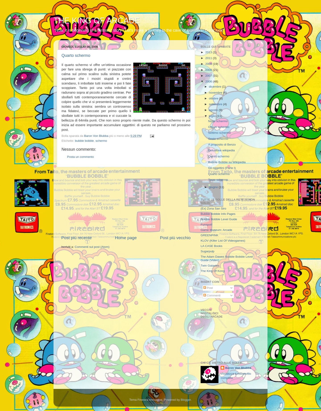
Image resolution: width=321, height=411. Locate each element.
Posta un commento (80, 156)
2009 (209, 64)
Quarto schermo (76, 55)
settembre (216, 104)
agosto (214, 110)
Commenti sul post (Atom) (92, 247)
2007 (209, 75)
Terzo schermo (218, 179)
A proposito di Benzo (222, 144)
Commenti (211, 295)
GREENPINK (209, 235)
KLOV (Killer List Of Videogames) (223, 240)
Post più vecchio (175, 237)
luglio (213, 116)
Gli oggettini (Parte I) (222, 168)
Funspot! (206, 224)
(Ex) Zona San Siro (213, 208)
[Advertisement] (126, 201)
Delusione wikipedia (221, 150)
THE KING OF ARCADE (97, 20)
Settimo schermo (219, 132)
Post (208, 288)
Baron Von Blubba (238, 368)
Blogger (186, 399)
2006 (209, 81)
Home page (126, 237)
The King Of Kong (212, 271)
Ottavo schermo (218, 127)
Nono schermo (218, 121)
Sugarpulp (207, 251)
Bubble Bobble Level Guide (219, 219)
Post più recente (76, 237)
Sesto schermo (218, 138)
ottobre (214, 98)
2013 (209, 52)
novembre (216, 92)
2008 (209, 70)
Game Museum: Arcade (216, 230)
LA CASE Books (211, 246)
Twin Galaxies (210, 265)
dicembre (215, 86)
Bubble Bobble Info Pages (218, 214)
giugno (214, 187)
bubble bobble (84, 140)
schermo (101, 140)
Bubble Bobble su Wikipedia (227, 162)
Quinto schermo (218, 156)
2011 (209, 58)
